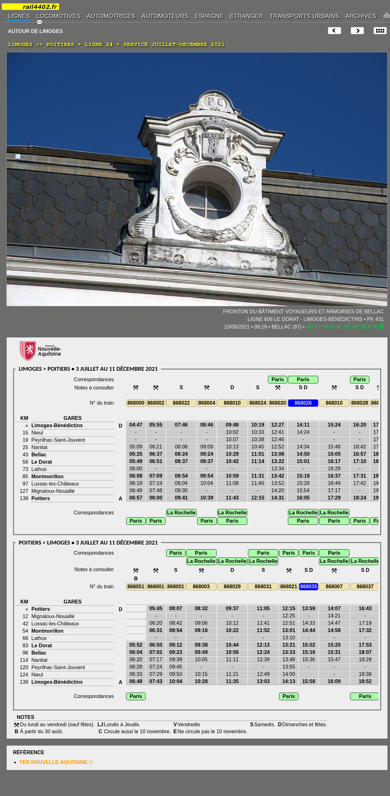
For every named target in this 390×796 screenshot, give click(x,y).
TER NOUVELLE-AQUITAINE (53, 762)
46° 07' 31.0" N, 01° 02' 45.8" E (342, 326)
